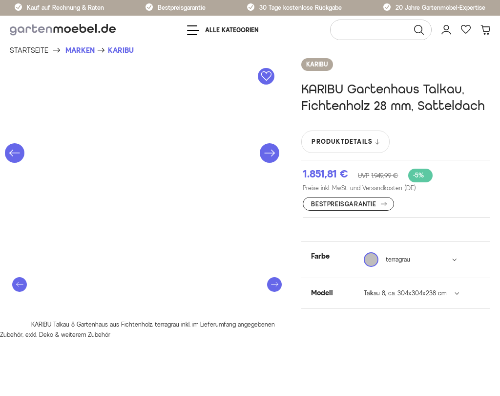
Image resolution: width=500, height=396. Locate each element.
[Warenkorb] (485, 30)
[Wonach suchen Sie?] (381, 30)
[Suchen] (419, 30)
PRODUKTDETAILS (346, 141)
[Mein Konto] (446, 30)
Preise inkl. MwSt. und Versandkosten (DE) (359, 188)
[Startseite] (29, 50)
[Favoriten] (466, 30)
